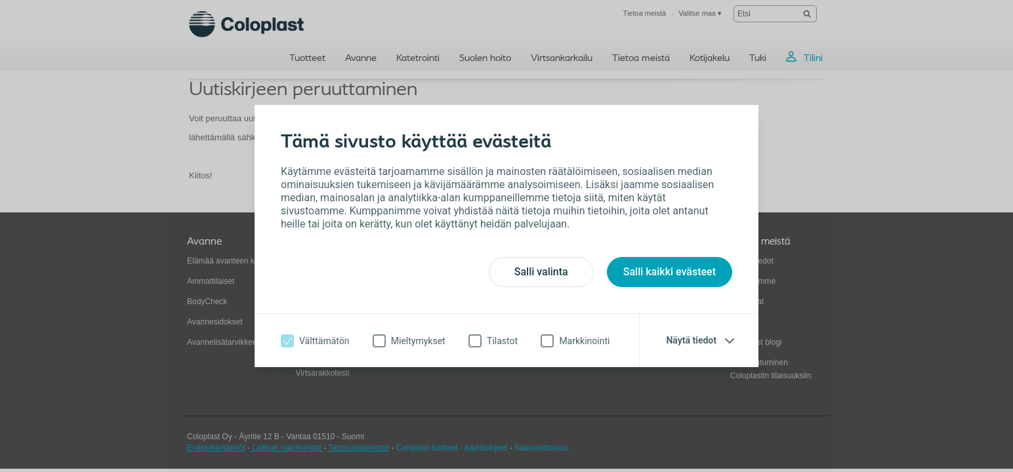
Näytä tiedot (691, 340)
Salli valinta (541, 272)
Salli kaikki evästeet (669, 272)
